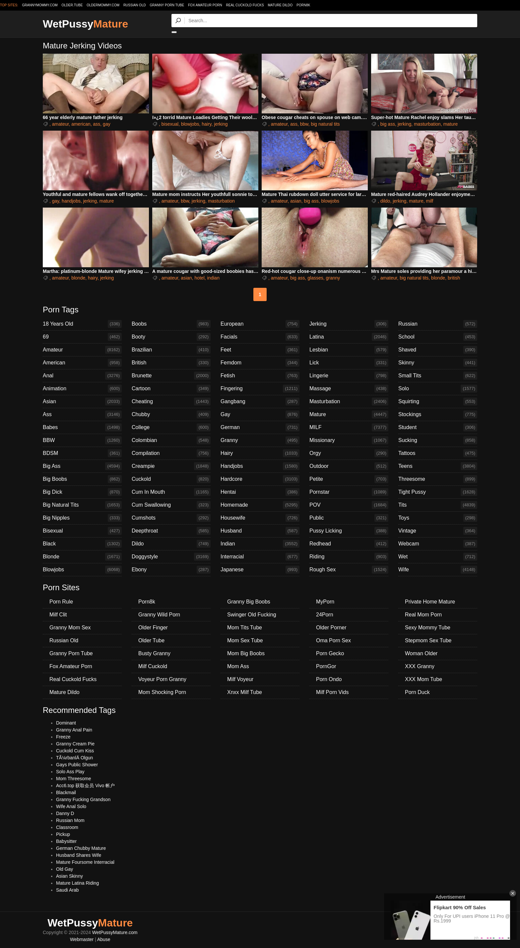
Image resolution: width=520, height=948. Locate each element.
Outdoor (348, 466)
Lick (348, 363)
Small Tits (437, 376)
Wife (437, 570)
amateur (60, 124)
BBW (82, 440)
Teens (437, 466)
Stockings (437, 414)
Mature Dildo (280, 5)
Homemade (260, 505)
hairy (206, 124)
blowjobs (190, 124)
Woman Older (421, 653)
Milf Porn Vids (332, 692)
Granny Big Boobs (248, 601)
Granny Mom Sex (70, 627)
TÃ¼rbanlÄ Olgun (74, 757)
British (171, 363)
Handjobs (260, 466)
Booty (171, 337)
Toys (437, 518)
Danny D (65, 813)
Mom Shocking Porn (162, 692)
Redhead (348, 544)
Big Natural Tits (82, 505)
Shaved (437, 350)
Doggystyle (171, 557)
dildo (385, 201)
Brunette (171, 376)
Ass (82, 414)
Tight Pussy (437, 492)
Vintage (437, 531)
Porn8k (303, 5)
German (260, 427)
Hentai (260, 492)
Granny (260, 440)
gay (106, 124)
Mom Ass (238, 666)
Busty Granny (154, 653)
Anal (82, 376)
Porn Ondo (329, 679)
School (437, 337)
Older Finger (153, 627)
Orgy (348, 453)
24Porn (324, 614)
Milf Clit (58, 614)
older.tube (72, 5)
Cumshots (171, 518)
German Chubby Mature (81, 848)
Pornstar (348, 492)
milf (429, 201)
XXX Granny (419, 666)
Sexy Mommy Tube (427, 627)
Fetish (260, 376)
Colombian (171, 440)
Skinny (437, 363)
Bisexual (82, 531)
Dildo (171, 544)
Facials (260, 337)
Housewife (260, 518)
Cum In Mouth (171, 492)
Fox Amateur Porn (205, 5)
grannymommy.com (40, 5)
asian (295, 201)
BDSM (82, 453)
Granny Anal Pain (74, 729)
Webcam (437, 544)
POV (348, 505)
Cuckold (171, 479)
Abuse (103, 939)
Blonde (82, 557)
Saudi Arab (67, 890)
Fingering (260, 389)
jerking (221, 124)
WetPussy (85, 24)
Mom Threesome (73, 778)
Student (437, 427)
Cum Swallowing (171, 505)
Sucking (437, 440)
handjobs (71, 201)
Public (348, 518)
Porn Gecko (330, 653)
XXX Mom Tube (423, 679)
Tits (437, 505)
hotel (199, 278)
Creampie (171, 466)
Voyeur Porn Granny (162, 679)
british (454, 278)
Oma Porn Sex (333, 640)
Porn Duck (417, 692)
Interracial (260, 557)
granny (333, 278)
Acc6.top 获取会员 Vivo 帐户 (85, 785)
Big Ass (82, 466)
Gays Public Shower (77, 764)
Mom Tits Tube (244, 627)
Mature (348, 414)
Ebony (171, 570)
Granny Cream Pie (75, 743)
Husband (260, 531)
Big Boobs (82, 479)
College (171, 427)
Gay (260, 414)
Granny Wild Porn (159, 614)
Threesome (437, 479)
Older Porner (331, 627)
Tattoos (437, 453)
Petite (348, 479)
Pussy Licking (348, 531)
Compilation (171, 453)
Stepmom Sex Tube (428, 640)
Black (82, 544)
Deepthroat (171, 531)
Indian (260, 544)
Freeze (63, 736)
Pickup (63, 834)
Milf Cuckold (152, 666)
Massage (348, 389)
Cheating (171, 402)
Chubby (171, 414)
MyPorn (325, 601)
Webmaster (82, 939)
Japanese (260, 570)
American (82, 363)
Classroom (67, 827)
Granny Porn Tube (167, 5)
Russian (437, 324)
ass (96, 124)
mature (450, 124)
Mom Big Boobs (246, 653)
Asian (82, 402)
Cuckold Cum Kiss (75, 750)
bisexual (170, 124)
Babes (82, 427)
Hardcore (260, 479)
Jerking (348, 324)
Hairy (260, 453)
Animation (82, 389)
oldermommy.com (103, 5)
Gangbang (260, 402)
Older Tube (151, 640)
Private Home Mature (430, 601)
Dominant (66, 723)
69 (82, 337)
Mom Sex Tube (245, 640)
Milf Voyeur (240, 679)
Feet (260, 350)
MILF (348, 427)
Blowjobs (82, 570)
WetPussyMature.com (115, 932)
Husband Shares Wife (78, 855)
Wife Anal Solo (71, 806)
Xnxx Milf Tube (244, 692)
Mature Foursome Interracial (85, 862)
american (81, 124)
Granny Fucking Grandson (83, 799)
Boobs (171, 324)
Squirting (437, 402)
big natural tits (325, 124)
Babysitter (66, 841)
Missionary (348, 440)
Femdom (260, 363)
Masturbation (348, 402)
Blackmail (66, 792)
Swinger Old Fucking (251, 614)
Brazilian (171, 350)
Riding (348, 557)
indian (213, 278)
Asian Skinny (69, 876)
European (260, 324)
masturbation (427, 124)
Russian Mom (70, 820)
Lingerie (348, 376)
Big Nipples (82, 518)
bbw (304, 124)
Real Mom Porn (423, 614)
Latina (348, 337)
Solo (437, 389)
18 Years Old (82, 324)
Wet (437, 557)
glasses (315, 278)
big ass (387, 124)
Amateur (82, 350)
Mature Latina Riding (77, 883)
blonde (78, 278)
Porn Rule (61, 601)
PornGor (326, 666)
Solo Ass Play (70, 771)
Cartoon (171, 389)
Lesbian (348, 350)
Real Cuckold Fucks (245, 5)
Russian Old (134, 5)
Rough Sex (348, 570)
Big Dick (82, 492)
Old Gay (64, 869)
